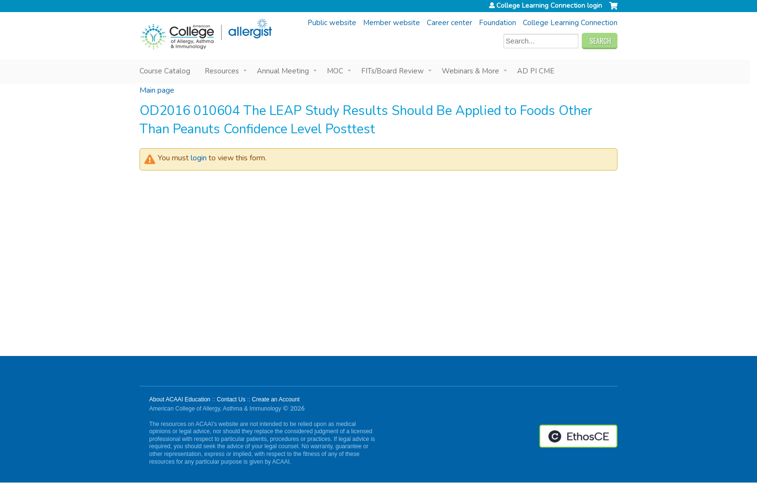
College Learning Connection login (549, 5)
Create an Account (276, 399)
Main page (157, 90)
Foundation (497, 23)
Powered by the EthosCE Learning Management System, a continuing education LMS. (578, 436)
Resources (222, 71)
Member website (391, 23)
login (199, 158)
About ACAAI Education (179, 399)
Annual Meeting (283, 71)
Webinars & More (470, 71)
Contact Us (231, 399)
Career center (449, 23)
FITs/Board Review (392, 71)
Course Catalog (165, 71)
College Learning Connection (570, 23)
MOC (335, 71)
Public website (332, 23)
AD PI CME (535, 71)
